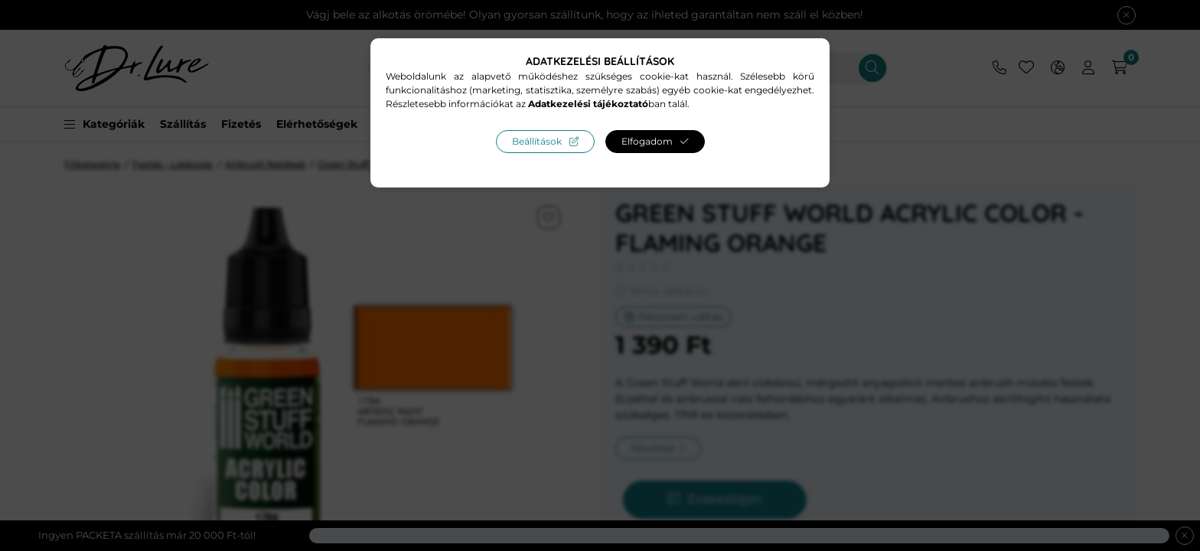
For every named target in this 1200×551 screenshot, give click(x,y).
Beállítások (537, 141)
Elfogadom (647, 141)
